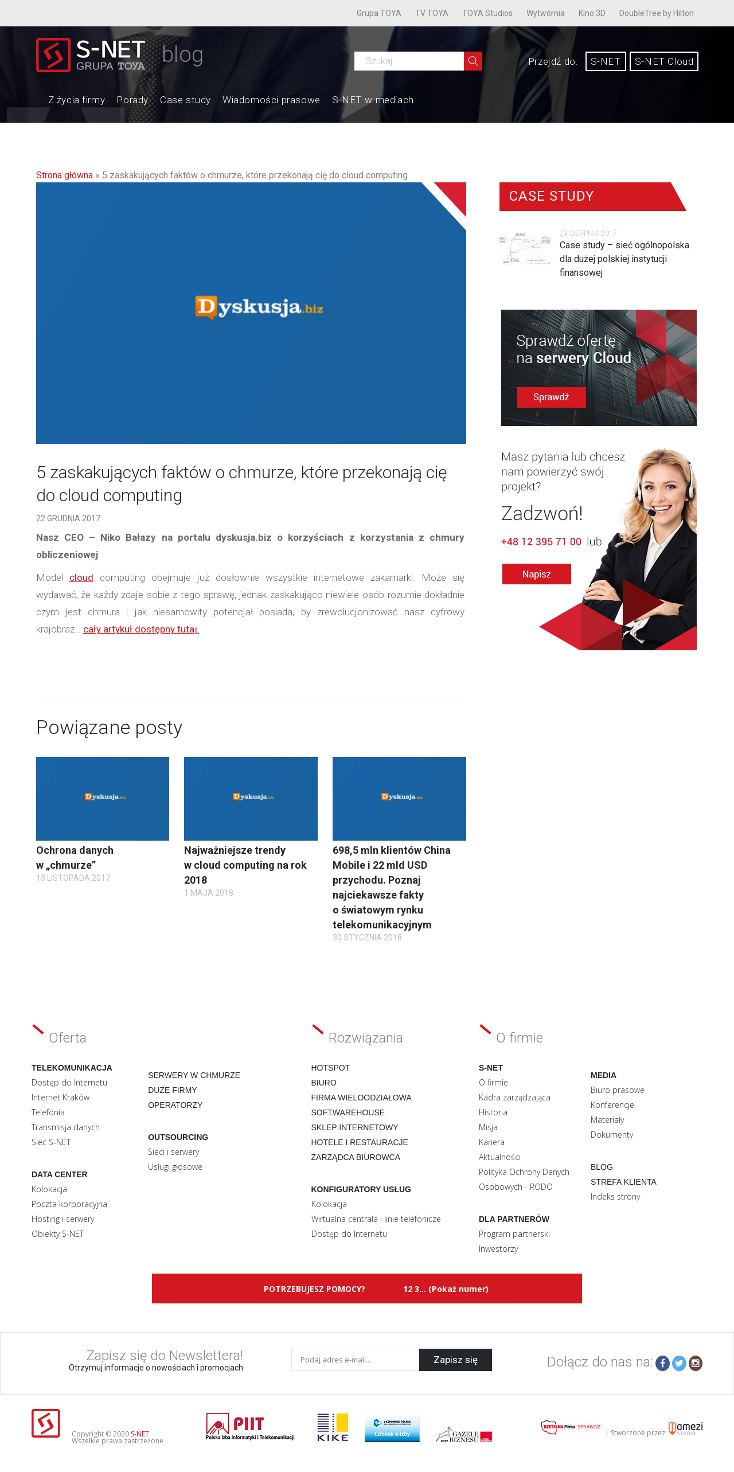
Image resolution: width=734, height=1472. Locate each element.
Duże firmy (172, 1090)
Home (36, 98)
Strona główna (64, 175)
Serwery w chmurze (194, 1075)
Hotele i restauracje (359, 1142)
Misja (488, 1127)
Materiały (607, 1119)
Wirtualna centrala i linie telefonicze (376, 1218)
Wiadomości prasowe (271, 100)
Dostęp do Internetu (69, 1082)
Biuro (324, 1082)
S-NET (606, 61)
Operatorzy (175, 1105)
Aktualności (500, 1156)
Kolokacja (49, 1189)
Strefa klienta (624, 1181)
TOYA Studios (487, 13)
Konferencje (612, 1104)
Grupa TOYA (379, 13)
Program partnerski (514, 1233)
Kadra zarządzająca (514, 1097)
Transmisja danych (66, 1127)
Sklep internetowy (355, 1127)
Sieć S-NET (51, 1142)
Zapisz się (456, 1359)
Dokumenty (612, 1134)
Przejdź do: (553, 61)
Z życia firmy (77, 100)
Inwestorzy (498, 1248)
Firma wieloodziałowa (361, 1097)
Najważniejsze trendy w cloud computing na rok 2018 (245, 865)
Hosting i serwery (63, 1218)
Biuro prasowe (618, 1089)
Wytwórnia (545, 13)
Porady (132, 100)
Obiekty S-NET (58, 1233)
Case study (185, 100)
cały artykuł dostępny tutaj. (141, 629)
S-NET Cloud (664, 61)
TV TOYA (431, 13)
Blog (602, 1167)
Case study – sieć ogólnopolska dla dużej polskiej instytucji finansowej (624, 259)
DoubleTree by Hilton (656, 13)
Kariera (492, 1142)
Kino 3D (592, 13)
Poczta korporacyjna (69, 1203)
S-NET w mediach (373, 100)
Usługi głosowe (175, 1166)
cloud (81, 577)
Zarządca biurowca (356, 1157)
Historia (493, 1112)
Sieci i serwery (173, 1151)
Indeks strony (615, 1196)
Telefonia (48, 1112)
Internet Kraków (60, 1097)
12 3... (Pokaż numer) (446, 1288)
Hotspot (330, 1067)
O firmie (493, 1082)
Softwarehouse (348, 1112)
